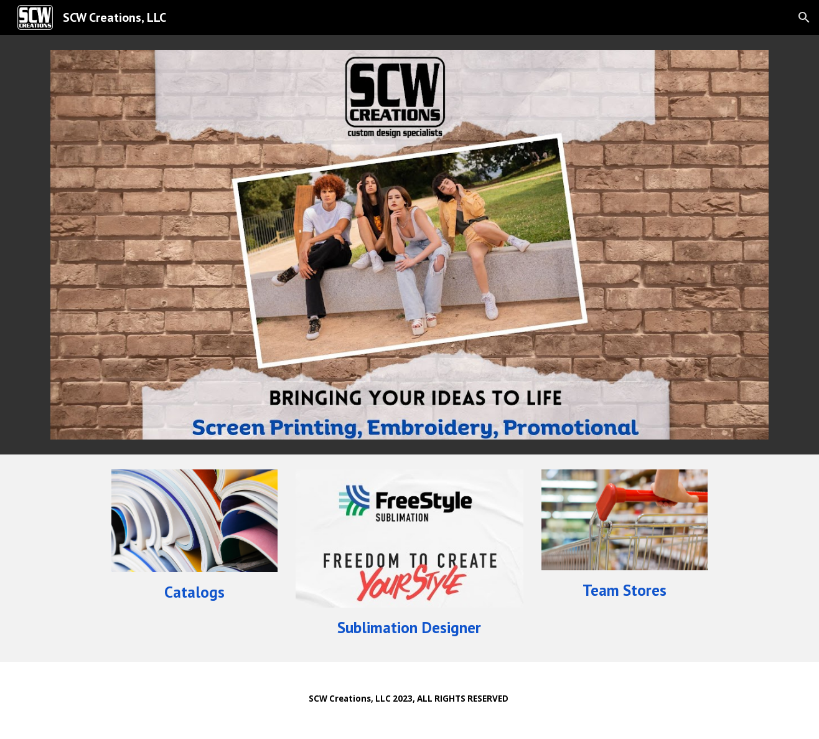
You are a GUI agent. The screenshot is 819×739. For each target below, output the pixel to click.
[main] (194, 591)
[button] (804, 17)
